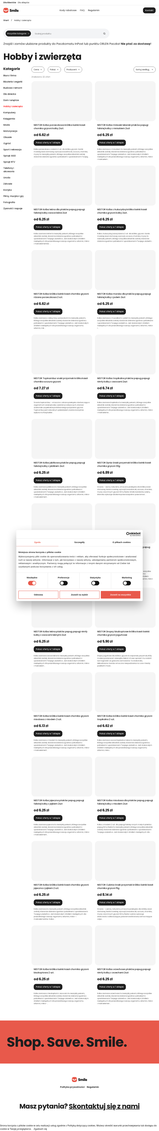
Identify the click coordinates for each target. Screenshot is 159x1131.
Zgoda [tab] (37, 542)
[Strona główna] (11, 10)
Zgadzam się (40, 1128)
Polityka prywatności (72, 1087)
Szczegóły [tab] (79, 542)
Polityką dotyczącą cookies (81, 1125)
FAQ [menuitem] (82, 10)
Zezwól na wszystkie (120, 594)
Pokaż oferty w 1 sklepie (48, 142)
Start (6, 20)
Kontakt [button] (149, 10)
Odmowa (38, 594)
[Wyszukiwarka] (55, 33)
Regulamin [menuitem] (93, 10)
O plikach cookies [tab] (122, 542)
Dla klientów (9, 2)
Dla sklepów (23, 2)
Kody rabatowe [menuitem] (68, 10)
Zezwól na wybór (79, 594)
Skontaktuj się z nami (104, 1106)
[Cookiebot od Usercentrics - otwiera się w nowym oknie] (128, 534)
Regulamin (93, 1087)
